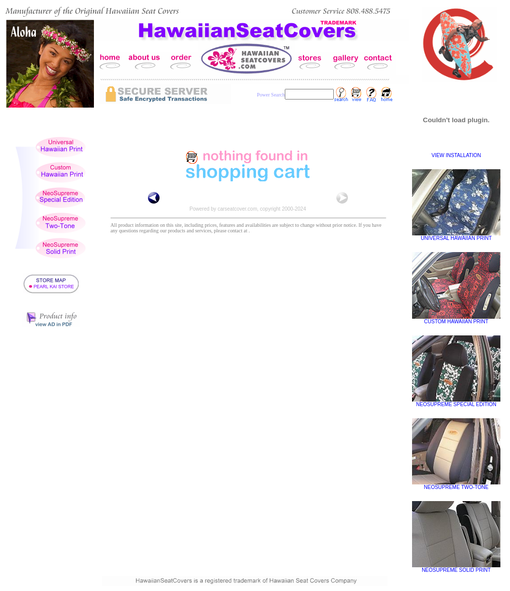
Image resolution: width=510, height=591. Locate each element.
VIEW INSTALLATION (456, 155)
